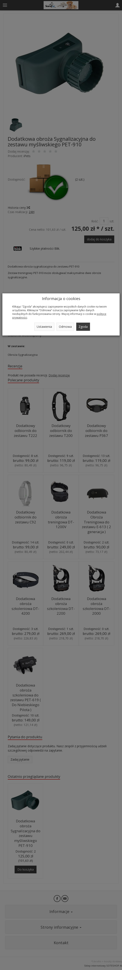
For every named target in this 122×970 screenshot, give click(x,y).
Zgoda (83, 327)
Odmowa (65, 327)
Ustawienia (44, 327)
